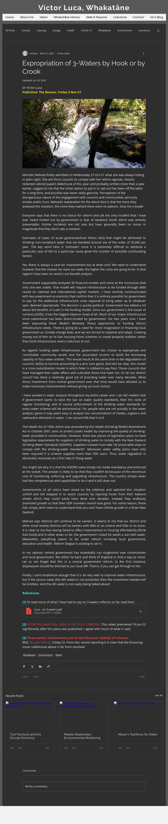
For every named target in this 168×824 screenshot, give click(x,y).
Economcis (144, 30)
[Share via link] (48, 666)
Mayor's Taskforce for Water (137, 734)
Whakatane (104, 30)
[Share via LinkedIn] (40, 666)
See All (158, 695)
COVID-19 (86, 30)
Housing (41, 30)
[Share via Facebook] (24, 666)
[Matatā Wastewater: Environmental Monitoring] (84, 715)
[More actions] (144, 53)
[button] (158, 30)
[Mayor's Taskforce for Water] (138, 715)
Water (59, 654)
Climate (26, 30)
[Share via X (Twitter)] (32, 666)
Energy (56, 30)
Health (70, 30)
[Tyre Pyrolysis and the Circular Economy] (30, 715)
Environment (124, 30)
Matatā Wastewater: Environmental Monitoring (82, 736)
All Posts (10, 30)
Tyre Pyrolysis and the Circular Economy (25, 736)
